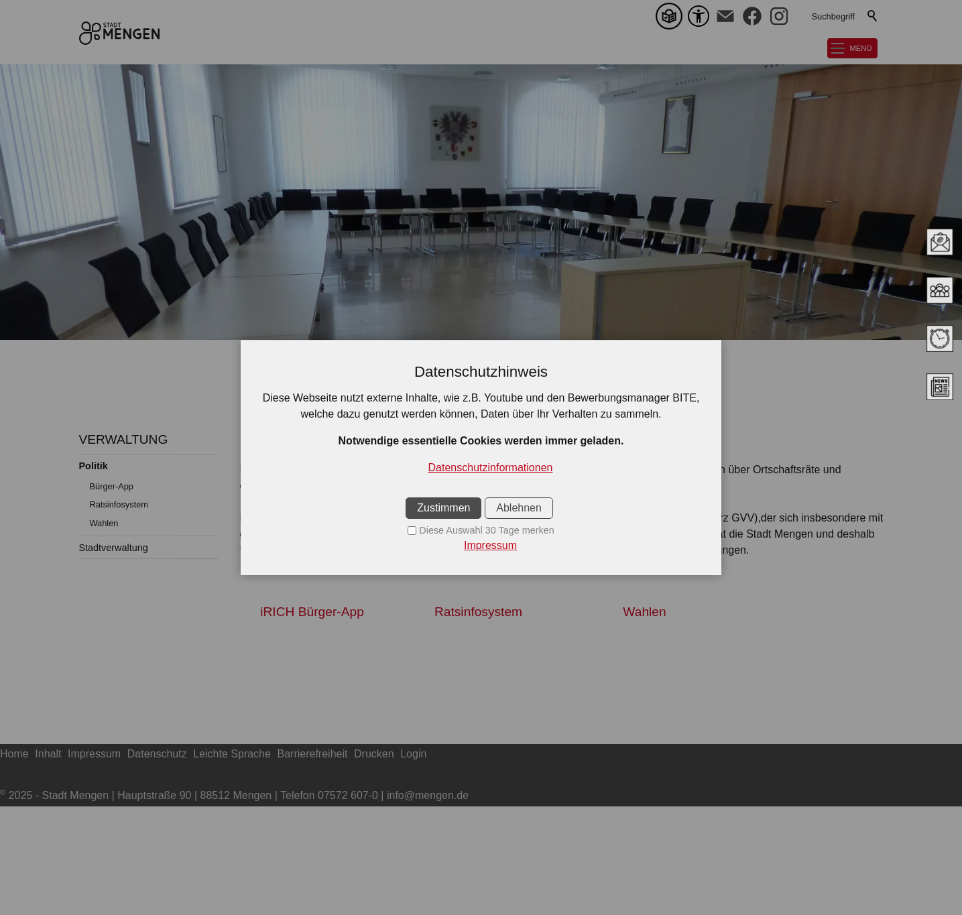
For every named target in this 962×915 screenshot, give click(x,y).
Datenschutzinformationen (490, 467)
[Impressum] (481, 546)
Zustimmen (443, 507)
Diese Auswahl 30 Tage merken (486, 530)
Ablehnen (519, 507)
